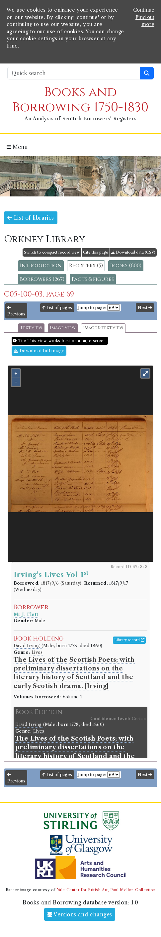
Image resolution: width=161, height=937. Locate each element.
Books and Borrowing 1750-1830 (80, 100)
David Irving (27, 645)
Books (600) (125, 265)
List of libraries (30, 217)
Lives (37, 652)
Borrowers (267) (42, 279)
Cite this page (95, 252)
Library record (129, 640)
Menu (17, 147)
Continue (143, 10)
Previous (16, 311)
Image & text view (103, 328)
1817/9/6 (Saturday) (61, 583)
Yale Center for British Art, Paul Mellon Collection (106, 889)
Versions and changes (79, 914)
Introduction (41, 265)
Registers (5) (86, 265)
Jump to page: (92, 307)
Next (145, 307)
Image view (63, 328)
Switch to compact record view (52, 252)
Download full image (39, 350)
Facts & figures (93, 279)
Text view (31, 328)
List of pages (57, 307)
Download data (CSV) (133, 252)
